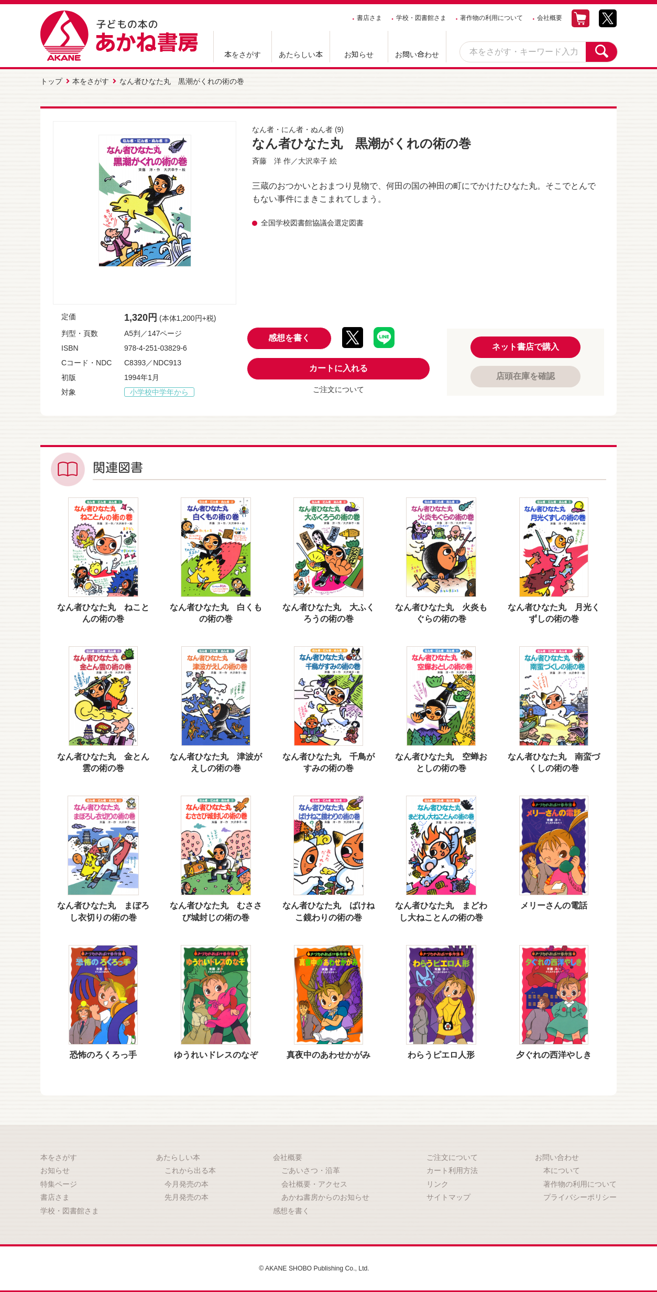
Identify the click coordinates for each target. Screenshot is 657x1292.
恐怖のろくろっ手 (103, 1052)
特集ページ (58, 1181)
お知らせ (359, 54)
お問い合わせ (417, 54)
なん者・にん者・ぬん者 (292, 127)
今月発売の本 (187, 1181)
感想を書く (289, 335)
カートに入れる (338, 366)
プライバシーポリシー (580, 1195)
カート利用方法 (452, 1168)
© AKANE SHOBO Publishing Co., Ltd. (314, 1266)
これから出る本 (190, 1168)
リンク (437, 1181)
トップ (51, 80)
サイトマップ (448, 1195)
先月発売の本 (187, 1195)
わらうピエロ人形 (441, 1052)
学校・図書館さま (421, 17)
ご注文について (338, 387)
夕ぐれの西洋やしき (554, 1052)
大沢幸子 (312, 158)
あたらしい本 (301, 54)
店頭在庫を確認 (525, 373)
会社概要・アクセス (314, 1181)
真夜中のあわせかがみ (328, 1052)
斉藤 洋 (266, 158)
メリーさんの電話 (553, 903)
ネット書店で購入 (525, 344)
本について (561, 1168)
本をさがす (242, 54)
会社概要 (549, 17)
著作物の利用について (491, 17)
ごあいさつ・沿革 (310, 1168)
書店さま (369, 17)
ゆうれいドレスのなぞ (216, 1052)
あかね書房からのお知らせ (325, 1195)
